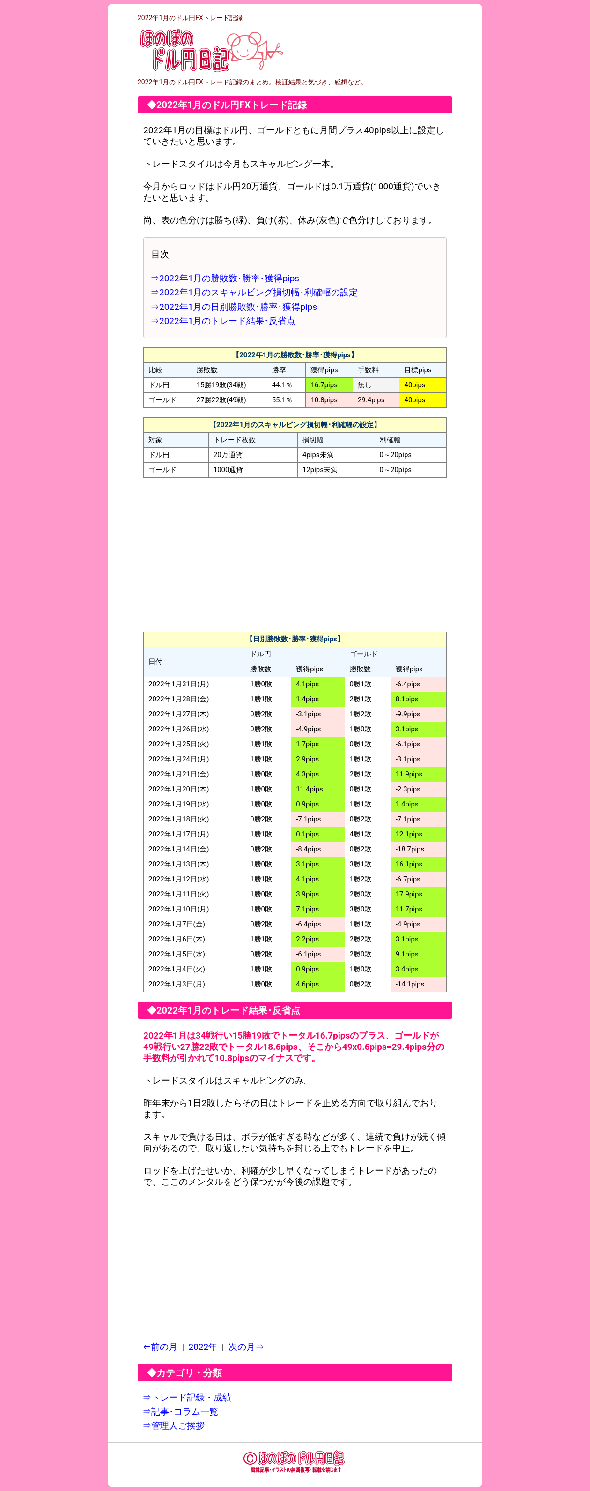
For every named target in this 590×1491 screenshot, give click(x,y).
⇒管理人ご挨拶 (173, 1425)
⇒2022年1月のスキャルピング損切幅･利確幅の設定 (254, 292)
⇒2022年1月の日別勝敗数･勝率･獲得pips (233, 306)
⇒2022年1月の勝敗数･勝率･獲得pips (224, 278)
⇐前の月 (160, 1346)
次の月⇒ (246, 1346)
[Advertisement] (295, 554)
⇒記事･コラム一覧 (180, 1411)
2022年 (203, 1346)
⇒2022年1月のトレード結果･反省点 (222, 321)
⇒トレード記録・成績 (186, 1397)
